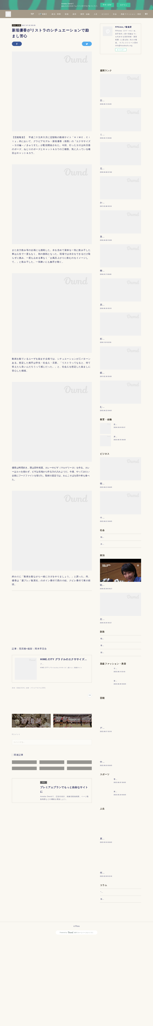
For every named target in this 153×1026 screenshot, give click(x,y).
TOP (60, 14)
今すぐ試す (107, 5)
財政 (94, 14)
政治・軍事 (84, 14)
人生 (123, 14)
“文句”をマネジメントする (111, 978)
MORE (143, 14)
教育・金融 (113, 14)
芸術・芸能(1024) (18, 688)
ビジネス (133, 14)
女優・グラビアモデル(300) (36, 688)
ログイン (123, 5)
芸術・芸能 (16, 25)
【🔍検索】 (70, 14)
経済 (102, 14)
